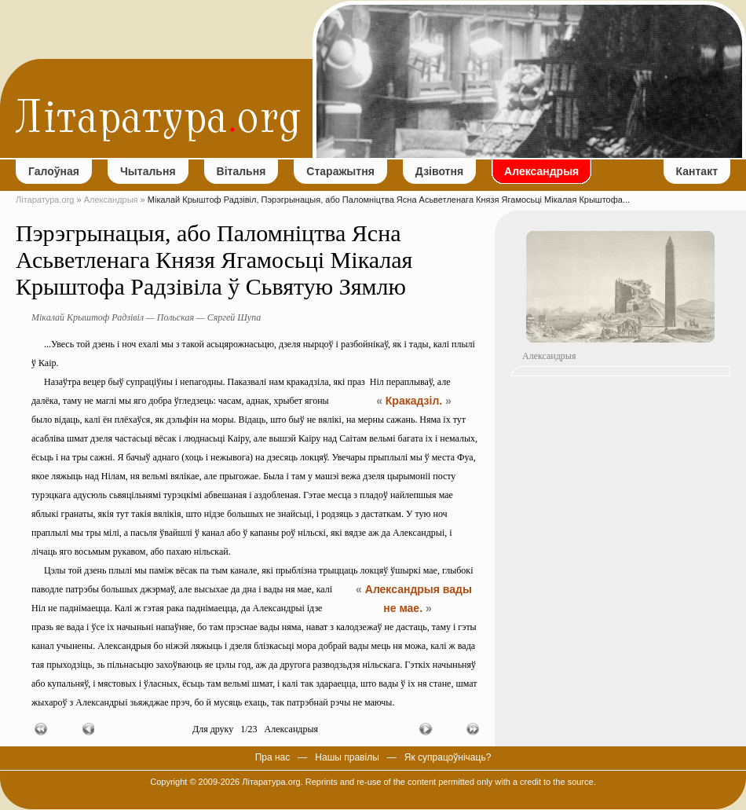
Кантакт (697, 171)
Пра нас (273, 757)
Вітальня (241, 171)
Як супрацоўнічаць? (448, 757)
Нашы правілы (346, 757)
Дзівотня (439, 171)
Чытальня (148, 171)
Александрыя (541, 171)
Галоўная (53, 171)
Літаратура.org (45, 199)
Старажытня (340, 171)
